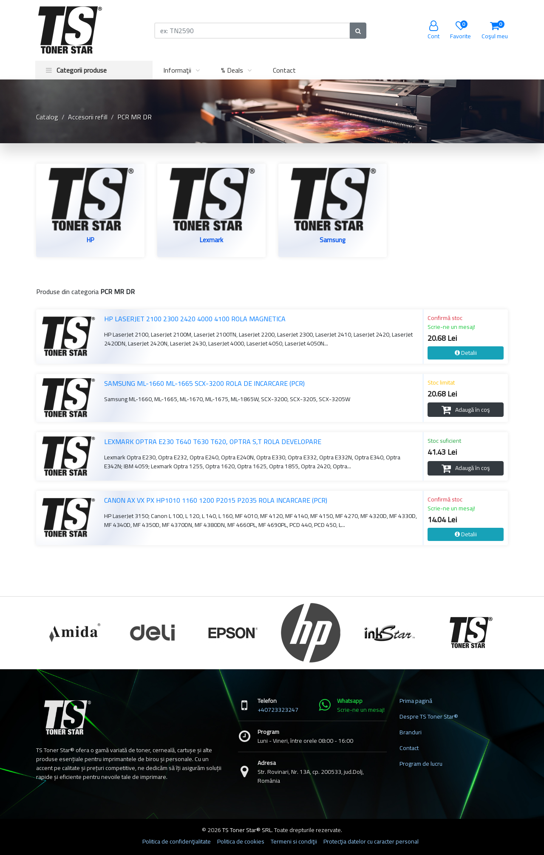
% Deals (232, 70)
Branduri (411, 732)
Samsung (333, 241)
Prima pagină (416, 700)
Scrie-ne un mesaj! (451, 326)
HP (90, 241)
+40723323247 (278, 709)
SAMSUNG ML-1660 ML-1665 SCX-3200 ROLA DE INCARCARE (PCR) (204, 383)
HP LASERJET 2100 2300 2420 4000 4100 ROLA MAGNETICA (195, 318)
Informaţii (177, 70)
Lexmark (211, 241)
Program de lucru (421, 763)
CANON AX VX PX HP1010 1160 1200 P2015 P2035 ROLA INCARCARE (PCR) (215, 500)
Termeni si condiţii (294, 841)
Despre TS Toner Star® (429, 716)
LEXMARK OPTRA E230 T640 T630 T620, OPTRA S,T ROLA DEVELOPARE (212, 441)
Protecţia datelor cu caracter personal (371, 841)
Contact (284, 70)
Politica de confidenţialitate (176, 841)
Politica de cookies (240, 841)
